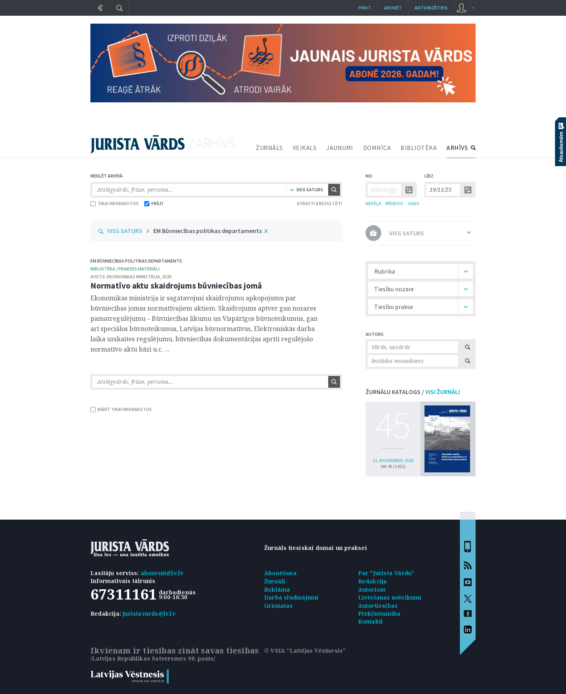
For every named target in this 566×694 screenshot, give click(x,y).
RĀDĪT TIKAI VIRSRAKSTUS (121, 409)
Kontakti (370, 621)
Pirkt (364, 8)
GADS (413, 203)
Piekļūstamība (379, 613)
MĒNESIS (394, 203)
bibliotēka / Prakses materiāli (125, 269)
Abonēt (393, 8)
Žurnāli (274, 581)
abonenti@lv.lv (162, 573)
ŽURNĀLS (269, 148)
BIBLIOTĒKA (419, 148)
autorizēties (431, 8)
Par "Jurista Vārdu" (386, 573)
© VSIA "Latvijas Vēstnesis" (304, 650)
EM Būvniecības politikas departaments (207, 231)
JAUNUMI (339, 148)
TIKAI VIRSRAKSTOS (114, 203)
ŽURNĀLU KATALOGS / (413, 392)
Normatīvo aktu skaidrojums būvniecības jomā (176, 285)
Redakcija (372, 581)
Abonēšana (280, 573)
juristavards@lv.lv (149, 613)
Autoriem (372, 589)
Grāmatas (278, 605)
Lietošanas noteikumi (390, 597)
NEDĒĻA (373, 203)
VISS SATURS (124, 231)
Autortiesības (378, 605)
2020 (166, 276)
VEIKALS (305, 148)
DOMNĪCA (377, 148)
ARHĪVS (457, 148)
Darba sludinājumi (291, 597)
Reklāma (277, 589)
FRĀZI (153, 203)
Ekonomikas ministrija (133, 276)
